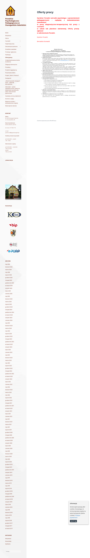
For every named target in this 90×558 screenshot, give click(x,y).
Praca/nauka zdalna (10, 72)
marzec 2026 (8, 269)
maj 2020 (7, 451)
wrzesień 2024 (9, 315)
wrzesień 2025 (9, 285)
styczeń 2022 (8, 397)
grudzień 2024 (8, 307)
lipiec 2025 (8, 291)
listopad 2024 (8, 309)
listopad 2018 (8, 494)
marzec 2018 (8, 515)
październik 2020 (9, 437)
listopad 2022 (8, 371)
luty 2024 (7, 331)
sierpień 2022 (8, 379)
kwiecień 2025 (8, 299)
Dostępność (8, 78)
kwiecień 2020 (8, 454)
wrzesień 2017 (9, 528)
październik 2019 (9, 470)
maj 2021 (7, 419)
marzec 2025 (8, 301)
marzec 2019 (8, 483)
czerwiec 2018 (8, 507)
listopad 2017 (8, 526)
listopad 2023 (8, 339)
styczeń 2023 (8, 365)
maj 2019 (7, 478)
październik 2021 (9, 405)
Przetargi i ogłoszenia (10, 52)
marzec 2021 (8, 424)
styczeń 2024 (8, 333)
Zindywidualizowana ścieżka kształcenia (12, 61)
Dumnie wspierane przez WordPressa (46, 120)
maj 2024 (7, 323)
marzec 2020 (8, 456)
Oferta (7, 38)
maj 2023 (7, 355)
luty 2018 (7, 518)
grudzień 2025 (8, 277)
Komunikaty (8, 541)
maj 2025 (7, 296)
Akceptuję (73, 521)
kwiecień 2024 (8, 325)
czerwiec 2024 (8, 320)
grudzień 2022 (8, 368)
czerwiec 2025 (8, 293)
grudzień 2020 (8, 432)
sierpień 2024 (8, 317)
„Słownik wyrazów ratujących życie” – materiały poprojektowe (12, 82)
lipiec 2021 (8, 413)
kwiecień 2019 (8, 480)
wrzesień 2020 (9, 440)
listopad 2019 (8, 467)
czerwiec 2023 (8, 352)
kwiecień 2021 (8, 421)
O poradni (7, 41)
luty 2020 (7, 459)
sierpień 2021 (8, 411)
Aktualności (8, 35)
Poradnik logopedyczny (11, 70)
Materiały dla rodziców (11, 106)
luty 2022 (7, 395)
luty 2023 (7, 363)
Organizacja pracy (9, 44)
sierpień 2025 (8, 288)
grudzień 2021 (8, 400)
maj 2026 (7, 264)
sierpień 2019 (8, 472)
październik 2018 (9, 496)
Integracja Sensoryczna (11, 64)
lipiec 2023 (8, 349)
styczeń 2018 (8, 520)
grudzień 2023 (8, 336)
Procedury (7, 67)
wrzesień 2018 (9, 499)
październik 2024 (9, 312)
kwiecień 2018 (8, 512)
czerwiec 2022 (8, 384)
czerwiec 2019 (8, 475)
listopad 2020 (8, 435)
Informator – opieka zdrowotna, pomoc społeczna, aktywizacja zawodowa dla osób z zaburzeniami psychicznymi (12, 90)
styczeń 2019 (8, 488)
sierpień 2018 (8, 502)
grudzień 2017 (8, 523)
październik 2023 (9, 341)
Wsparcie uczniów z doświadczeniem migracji (11, 102)
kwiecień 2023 (8, 357)
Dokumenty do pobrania (11, 46)
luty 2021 (7, 427)
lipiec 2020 (8, 445)
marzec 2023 (8, 360)
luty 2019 (7, 486)
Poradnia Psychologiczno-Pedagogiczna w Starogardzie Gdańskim (15, 21)
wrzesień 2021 (9, 408)
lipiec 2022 (8, 381)
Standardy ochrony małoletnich (13, 96)
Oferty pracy (8, 57)
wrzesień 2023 (9, 344)
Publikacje (8, 54)
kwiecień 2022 (8, 389)
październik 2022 (9, 373)
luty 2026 (7, 272)
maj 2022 (7, 387)
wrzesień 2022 (9, 376)
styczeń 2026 (8, 275)
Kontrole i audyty (9, 98)
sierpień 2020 (8, 443)
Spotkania (7, 544)
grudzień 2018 (8, 491)
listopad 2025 (8, 280)
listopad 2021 (8, 403)
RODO (6, 33)
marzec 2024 (8, 328)
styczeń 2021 (8, 429)
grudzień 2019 (8, 464)
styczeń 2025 (8, 304)
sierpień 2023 (8, 347)
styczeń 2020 (8, 462)
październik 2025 (9, 283)
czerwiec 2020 (8, 448)
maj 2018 (7, 510)
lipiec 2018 (8, 504)
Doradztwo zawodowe (10, 49)
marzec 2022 (8, 392)
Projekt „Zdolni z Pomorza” (12, 75)
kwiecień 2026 (8, 267)
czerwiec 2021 (8, 416)
